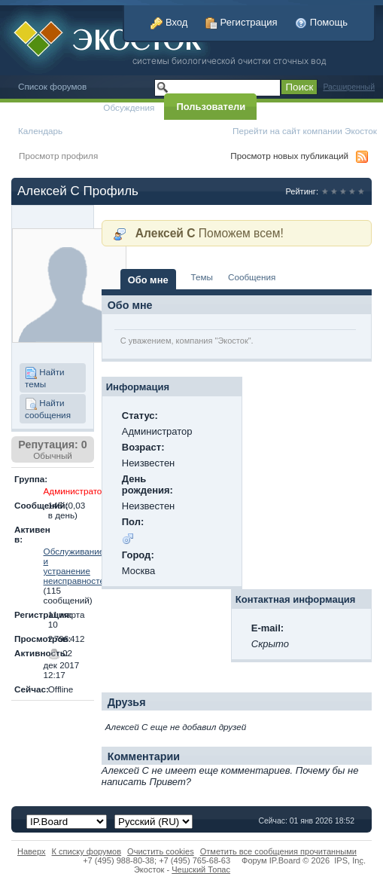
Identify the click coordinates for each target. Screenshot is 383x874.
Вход (168, 22)
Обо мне (148, 280)
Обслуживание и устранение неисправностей (77, 565)
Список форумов (52, 86)
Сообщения (251, 277)
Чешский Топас (201, 869)
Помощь (321, 22)
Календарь (40, 131)
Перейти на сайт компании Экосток (305, 131)
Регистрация (241, 22)
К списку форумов (87, 851)
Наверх (31, 851)
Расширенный (349, 87)
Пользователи (210, 106)
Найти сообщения (48, 409)
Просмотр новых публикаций (289, 155)
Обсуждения (128, 107)
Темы (202, 277)
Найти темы (45, 378)
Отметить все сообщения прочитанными (278, 851)
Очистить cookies (160, 851)
